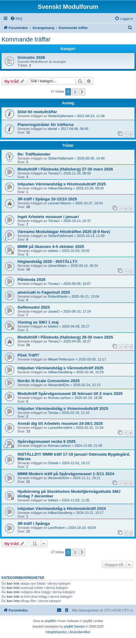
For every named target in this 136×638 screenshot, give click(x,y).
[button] (82, 91)
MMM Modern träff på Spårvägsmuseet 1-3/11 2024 (65, 473)
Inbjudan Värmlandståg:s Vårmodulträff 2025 (60, 368)
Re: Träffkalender (34, 154)
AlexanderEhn (58, 385)
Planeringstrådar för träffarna (45, 124)
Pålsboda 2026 (31, 279)
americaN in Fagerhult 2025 (43, 292)
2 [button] (75, 92)
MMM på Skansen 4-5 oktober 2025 (50, 246)
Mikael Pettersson (61, 359)
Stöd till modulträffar (37, 111)
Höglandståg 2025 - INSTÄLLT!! (47, 261)
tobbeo (53, 251)
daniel (52, 129)
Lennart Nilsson (59, 203)
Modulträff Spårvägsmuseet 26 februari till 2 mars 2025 (70, 393)
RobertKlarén (58, 296)
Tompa (53, 412)
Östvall (53, 463)
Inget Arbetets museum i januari (48, 216)
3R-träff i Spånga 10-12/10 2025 (47, 199)
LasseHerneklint (60, 427)
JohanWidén (57, 265)
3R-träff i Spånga (33, 523)
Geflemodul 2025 (33, 307)
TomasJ (54, 173)
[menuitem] (16, 18)
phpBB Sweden (74, 626)
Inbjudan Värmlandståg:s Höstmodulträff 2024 (61, 508)
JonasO (54, 311)
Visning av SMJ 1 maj (38, 322)
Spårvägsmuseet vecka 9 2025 (46, 441)
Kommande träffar (26, 39)
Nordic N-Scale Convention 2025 (48, 380)
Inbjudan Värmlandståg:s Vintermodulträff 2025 (62, 408)
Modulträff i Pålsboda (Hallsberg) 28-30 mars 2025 (65, 337)
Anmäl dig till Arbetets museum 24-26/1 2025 (60, 423)
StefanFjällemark (61, 116)
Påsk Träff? (28, 355)
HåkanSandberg (60, 188)
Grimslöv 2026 (31, 57)
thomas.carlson (59, 398)
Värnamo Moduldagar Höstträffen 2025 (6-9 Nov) (63, 231)
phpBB (49, 621)
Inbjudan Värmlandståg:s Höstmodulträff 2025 (61, 184)
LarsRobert (56, 527)
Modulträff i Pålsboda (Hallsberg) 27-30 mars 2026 (65, 169)
